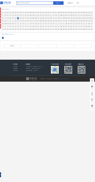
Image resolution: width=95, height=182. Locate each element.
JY (91, 26)
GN (66, 18)
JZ (3, 29)
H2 (20, 20)
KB (33, 29)
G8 (28, 18)
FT (78, 15)
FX (89, 15)
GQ (74, 18)
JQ (71, 26)
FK (56, 15)
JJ (53, 26)
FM (61, 15)
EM (59, 12)
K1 (7, 29)
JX (89, 26)
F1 (8, 15)
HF (53, 20)
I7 (28, 23)
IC (41, 23)
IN (68, 23)
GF (46, 18)
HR (84, 20)
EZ (91, 12)
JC (38, 26)
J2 (15, 26)
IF (48, 23)
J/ (7, 26)
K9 (28, 29)
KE (41, 29)
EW (84, 12)
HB (43, 20)
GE (43, 18)
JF (46, 26)
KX (86, 29)
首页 (3, 9)
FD (38, 15)
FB (33, 15)
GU (84, 18)
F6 (20, 15)
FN (63, 15)
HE (51, 20)
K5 (17, 29)
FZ (2, 18)
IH (53, 23)
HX (8, 23)
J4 (20, 26)
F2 (10, 15)
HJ (63, 20)
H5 (28, 20)
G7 (25, 18)
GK (59, 18)
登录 (78, 3)
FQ (71, 15)
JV (84, 26)
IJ (58, 23)
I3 (23, 23)
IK (61, 23)
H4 (25, 20)
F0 (5, 15)
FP (68, 15)
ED (38, 12)
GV (87, 18)
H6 (30, 20)
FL (58, 15)
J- (5, 26)
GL (61, 18)
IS (81, 23)
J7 (28, 26)
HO (76, 20)
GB (35, 18)
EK (53, 12)
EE (41, 12)
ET (76, 12)
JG (48, 26)
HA (41, 20)
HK (66, 20)
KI (50, 29)
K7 (23, 29)
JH (50, 26)
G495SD (12, 46)
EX (86, 12)
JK (56, 26)
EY (89, 12)
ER (71, 12)
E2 (10, 12)
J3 (18, 26)
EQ (68, 12)
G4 (18, 18)
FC (35, 15)
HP (79, 20)
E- (2, 12)
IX (91, 23)
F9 (28, 15)
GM (64, 18)
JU (81, 26)
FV (84, 15)
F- (2, 15)
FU (81, 15)
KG (46, 29)
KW (84, 29)
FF (43, 15)
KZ (91, 29)
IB (38, 23)
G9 (30, 18)
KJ (53, 29)
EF (43, 12)
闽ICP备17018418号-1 (63, 78)
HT (89, 20)
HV (3, 23)
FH (48, 15)
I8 (30, 23)
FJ (53, 15)
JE (43, 26)
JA (33, 26)
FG (46, 15)
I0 (15, 23)
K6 (20, 29)
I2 (20, 23)
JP (68, 26)
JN (63, 26)
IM (66, 23)
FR (73, 15)
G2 (13, 18)
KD (38, 29)
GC (38, 18)
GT (82, 18)
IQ (76, 23)
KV (81, 29)
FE (41, 15)
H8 (35, 20)
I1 (18, 23)
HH (58, 20)
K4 (15, 29)
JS (76, 26)
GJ (56, 18)
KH (48, 29)
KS (73, 29)
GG (48, 18)
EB (33, 12)
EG (46, 12)
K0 (5, 29)
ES (73, 12)
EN (61, 12)
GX (92, 18)
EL (55, 12)
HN (73, 20)
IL (63, 23)
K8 (25, 29)
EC (35, 12)
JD (40, 26)
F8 (25, 15)
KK (56, 29)
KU (79, 29)
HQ (81, 20)
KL (58, 29)
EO (63, 12)
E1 (7, 12)
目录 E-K (7, 9)
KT (76, 29)
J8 (30, 26)
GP (71, 18)
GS (79, 18)
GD (41, 18)
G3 (15, 18)
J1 (13, 26)
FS (76, 15)
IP (73, 23)
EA (30, 12)
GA (33, 18)
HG (56, 20)
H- (10, 20)
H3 (23, 20)
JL (58, 26)
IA (35, 23)
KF (43, 29)
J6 (25, 26)
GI (53, 18)
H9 (38, 20)
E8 (25, 12)
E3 (12, 12)
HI (61, 20)
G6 (23, 18)
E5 (17, 12)
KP (68, 29)
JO (66, 26)
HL (68, 20)
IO (71, 23)
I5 (25, 23)
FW (86, 15)
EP (66, 12)
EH (48, 12)
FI (50, 15)
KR (71, 29)
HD (48, 20)
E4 (15, 12)
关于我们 (15, 66)
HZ (13, 23)
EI (50, 12)
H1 (18, 20)
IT (84, 23)
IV (86, 23)
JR (73, 26)
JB (35, 26)
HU (91, 20)
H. (12, 20)
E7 (23, 12)
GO (69, 18)
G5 (20, 18)
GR (77, 18)
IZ (2, 26)
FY (91, 15)
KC (35, 29)
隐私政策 (15, 68)
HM (71, 20)
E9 (28, 12)
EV (81, 12)
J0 (10, 26)
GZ (5, 20)
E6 (20, 12)
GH (51, 18)
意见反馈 (15, 70)
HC (46, 20)
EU (79, 12)
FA (30, 15)
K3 (12, 29)
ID (43, 23)
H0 (15, 20)
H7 (33, 20)
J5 (23, 26)
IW (89, 23)
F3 (13, 15)
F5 (18, 15)
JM (61, 26)
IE (46, 23)
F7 (23, 15)
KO (66, 29)
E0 (5, 12)
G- (5, 18)
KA (30, 29)
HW (5, 23)
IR (79, 23)
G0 (8, 18)
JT (79, 26)
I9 (33, 23)
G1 (10, 18)
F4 (15, 15)
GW (90, 18)
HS (86, 20)
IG (51, 23)
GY (3, 20)
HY (10, 23)
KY (89, 29)
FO (66, 15)
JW (86, 26)
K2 (10, 29)
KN (63, 29)
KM (61, 29)
